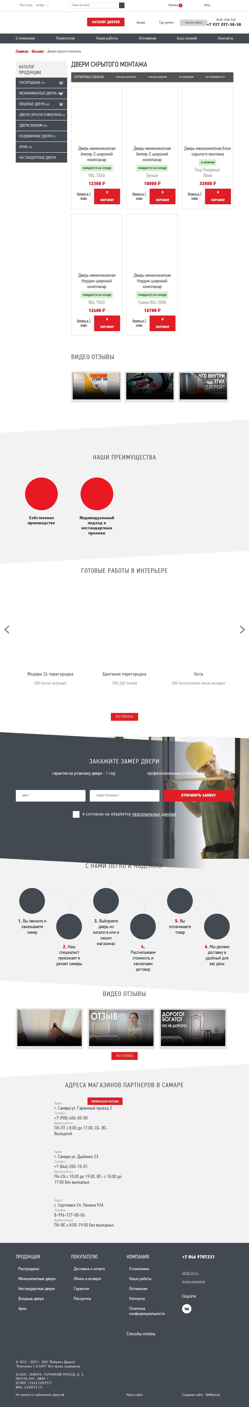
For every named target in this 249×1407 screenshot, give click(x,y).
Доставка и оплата (89, 1269)
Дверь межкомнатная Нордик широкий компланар (96, 281)
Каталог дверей (106, 22)
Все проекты (124, 716)
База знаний (187, 38)
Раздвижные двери (37, 136)
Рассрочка (82, 1299)
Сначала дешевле (126, 77)
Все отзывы (124, 1056)
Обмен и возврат (87, 1279)
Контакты (225, 38)
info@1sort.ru (190, 1273)
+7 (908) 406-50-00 (71, 1118)
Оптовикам (147, 38)
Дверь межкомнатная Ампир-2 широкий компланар (96, 154)
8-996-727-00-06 (69, 1215)
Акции (141, 23)
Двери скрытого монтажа (42, 115)
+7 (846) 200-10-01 (71, 1167)
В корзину (107, 196)
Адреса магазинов (193, 1282)
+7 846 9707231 (198, 1257)
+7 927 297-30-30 (224, 25)
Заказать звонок (193, 22)
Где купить (166, 23)
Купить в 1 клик (84, 196)
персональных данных (154, 814)
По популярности (215, 77)
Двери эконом (33, 126)
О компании (25, 38)
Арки (25, 147)
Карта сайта (134, 1395)
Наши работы (107, 38)
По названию (186, 77)
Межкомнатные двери (40, 94)
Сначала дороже (157, 77)
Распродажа (32, 83)
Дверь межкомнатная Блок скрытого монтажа (207, 151)
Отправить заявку (198, 796)
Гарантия (81, 1289)
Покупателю (65, 38)
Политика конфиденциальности (147, 1311)
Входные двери (34, 104)
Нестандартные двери (37, 158)
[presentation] (6, 629)
